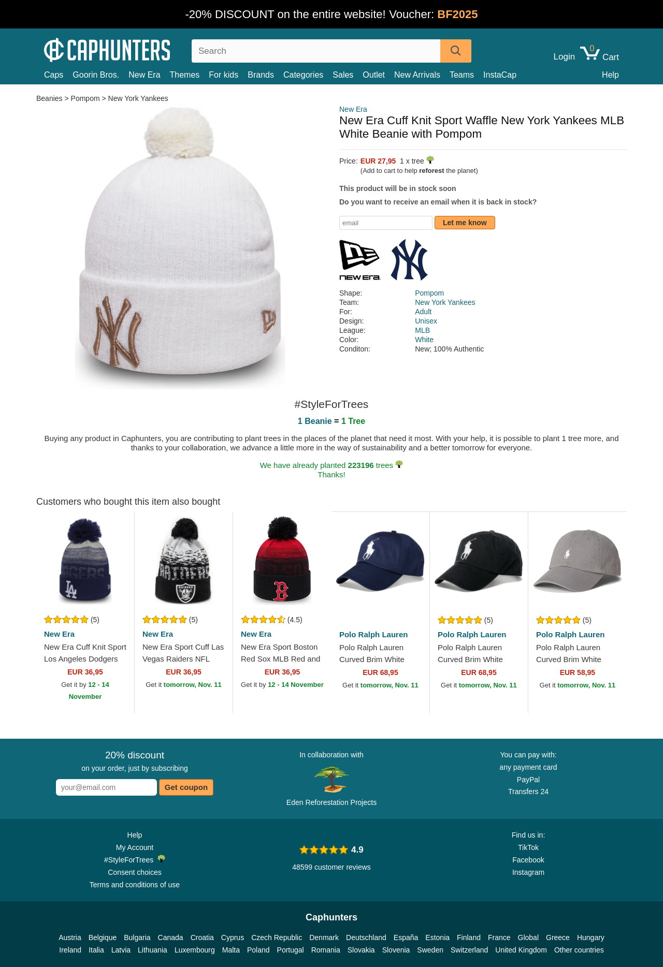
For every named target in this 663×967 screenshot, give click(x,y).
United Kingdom (521, 950)
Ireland (70, 950)
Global (528, 937)
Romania (325, 950)
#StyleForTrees (134, 859)
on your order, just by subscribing (134, 761)
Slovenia (396, 950)
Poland (258, 950)
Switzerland (469, 950)
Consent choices (135, 872)
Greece (558, 937)
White (424, 339)
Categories (303, 74)
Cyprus (232, 937)
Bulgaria (137, 937)
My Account (134, 847)
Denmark (324, 937)
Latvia (121, 950)
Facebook (528, 860)
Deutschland (366, 937)
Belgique (103, 937)
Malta (231, 950)
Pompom (85, 98)
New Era (144, 74)
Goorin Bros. (96, 74)
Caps (53, 74)
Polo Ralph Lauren (373, 634)
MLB (422, 330)
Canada (170, 937)
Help (610, 74)
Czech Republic (276, 937)
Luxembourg (195, 950)
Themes (185, 74)
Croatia (202, 937)
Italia (96, 950)
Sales (343, 74)
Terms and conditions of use (135, 885)
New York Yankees (138, 98)
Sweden (430, 950)
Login (564, 57)
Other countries (579, 950)
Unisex (426, 321)
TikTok (528, 847)
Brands (261, 74)
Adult (423, 311)
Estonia (437, 937)
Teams (462, 74)
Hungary (590, 937)
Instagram (528, 872)
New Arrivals (417, 74)
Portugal (290, 950)
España (406, 937)
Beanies (50, 98)
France (499, 937)
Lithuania (152, 950)
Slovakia (361, 950)
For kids (223, 74)
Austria (70, 937)
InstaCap (499, 74)
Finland (469, 937)
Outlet (374, 74)
